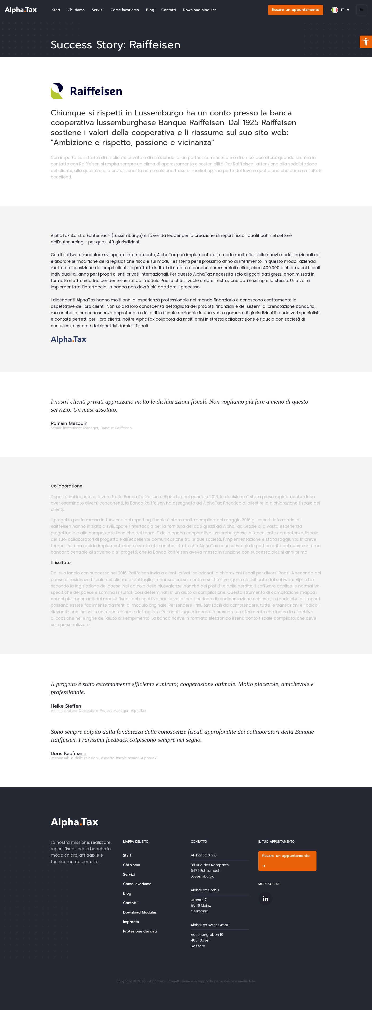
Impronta (131, 921)
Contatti (168, 10)
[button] (366, 42)
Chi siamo (76, 10)
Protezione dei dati (140, 931)
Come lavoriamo (125, 10)
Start (56, 10)
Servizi (97, 10)
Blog (150, 10)
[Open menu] (362, 10)
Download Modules (199, 10)
